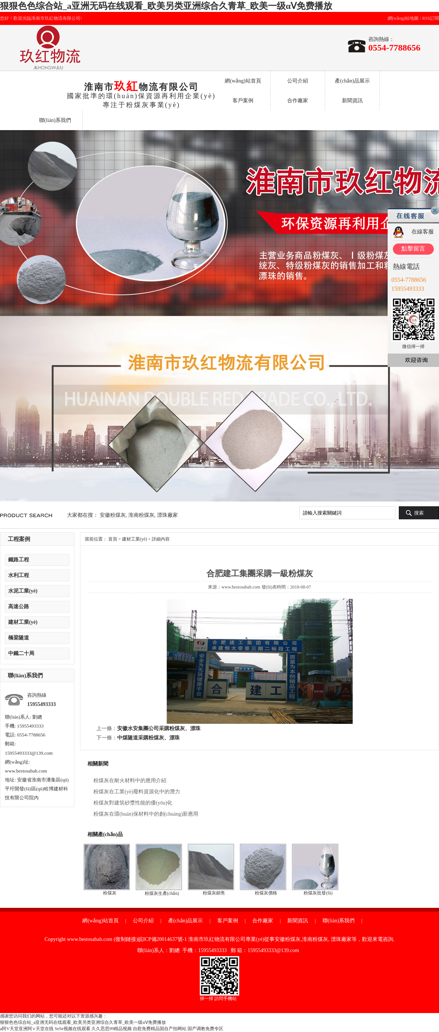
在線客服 (422, 232)
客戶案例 (243, 100)
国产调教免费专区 (205, 1028)
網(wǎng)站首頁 (243, 81)
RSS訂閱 (430, 18)
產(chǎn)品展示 (352, 81)
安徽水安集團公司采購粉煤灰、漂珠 (159, 728)
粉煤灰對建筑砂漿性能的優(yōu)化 (132, 803)
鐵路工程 (18, 559)
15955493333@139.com (29, 753)
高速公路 (18, 606)
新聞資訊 (352, 100)
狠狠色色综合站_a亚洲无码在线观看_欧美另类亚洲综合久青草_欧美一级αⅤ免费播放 (166, 6)
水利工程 (18, 575)
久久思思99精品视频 (112, 1028)
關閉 (435, 210)
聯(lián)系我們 (55, 120)
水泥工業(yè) (23, 591)
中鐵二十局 (21, 653)
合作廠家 (297, 100)
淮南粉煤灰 (141, 515)
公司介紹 (297, 81)
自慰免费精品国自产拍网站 (159, 1028)
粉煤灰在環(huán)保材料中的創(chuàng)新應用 (145, 814)
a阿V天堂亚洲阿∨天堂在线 (27, 1028)
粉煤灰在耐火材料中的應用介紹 (129, 780)
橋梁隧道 (18, 638)
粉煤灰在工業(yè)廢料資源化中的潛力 (136, 791)
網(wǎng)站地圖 (403, 18)
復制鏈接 (125, 939)
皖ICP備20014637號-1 (162, 939)
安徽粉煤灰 (113, 515)
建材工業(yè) (23, 622)
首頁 (112, 539)
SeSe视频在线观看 (72, 1028)
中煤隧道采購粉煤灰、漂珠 (148, 738)
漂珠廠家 (167, 515)
